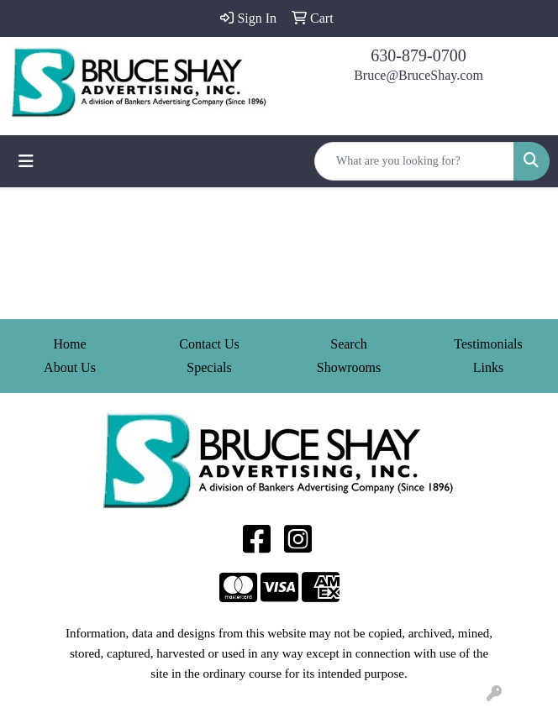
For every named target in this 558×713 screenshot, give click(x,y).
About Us (70, 367)
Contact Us (209, 344)
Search (348, 344)
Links (488, 367)
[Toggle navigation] (26, 161)
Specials (209, 367)
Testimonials (488, 344)
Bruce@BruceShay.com (418, 75)
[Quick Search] (414, 161)
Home (69, 344)
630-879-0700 (418, 55)
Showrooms (349, 367)
